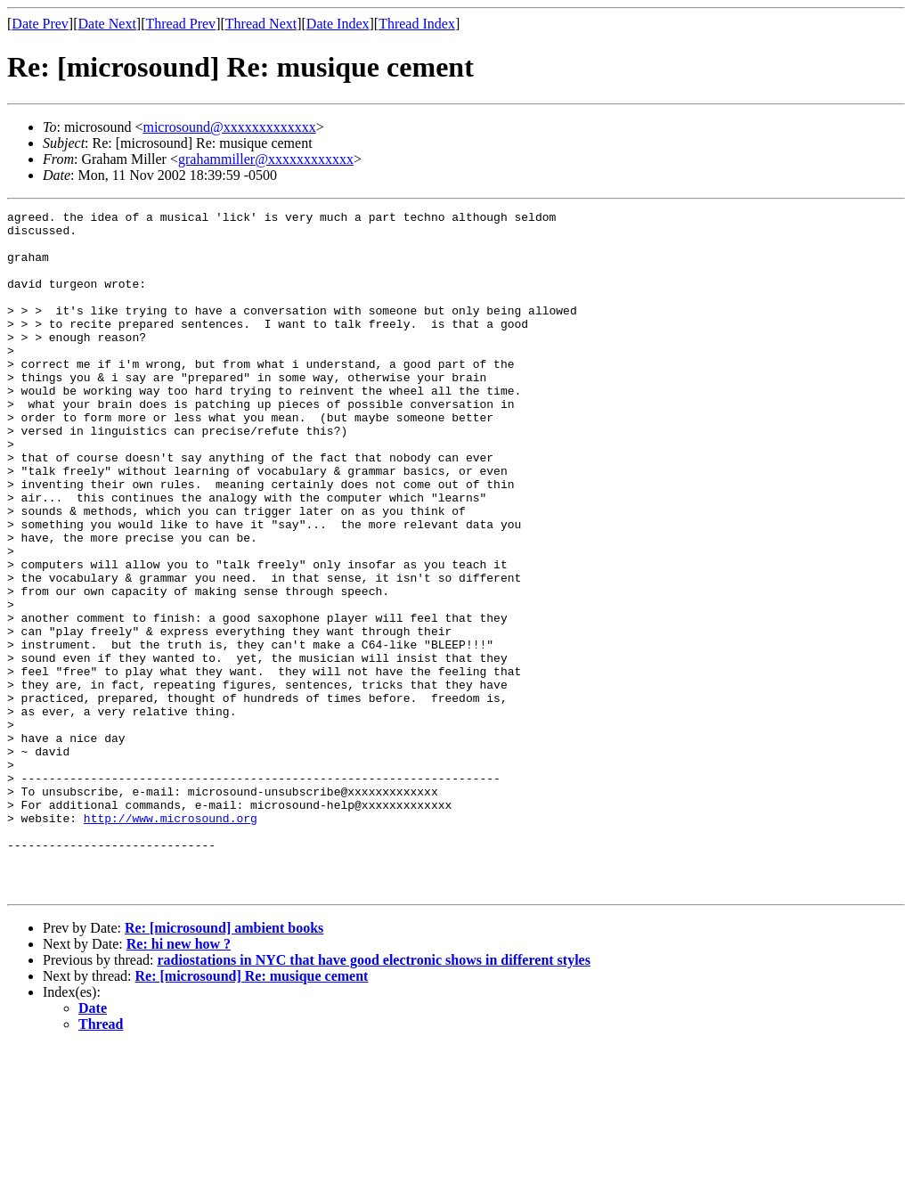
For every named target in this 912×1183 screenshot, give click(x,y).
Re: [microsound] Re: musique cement (252, 1112)
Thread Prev (180, 23)
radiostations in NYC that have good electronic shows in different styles (373, 1096)
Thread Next (261, 23)
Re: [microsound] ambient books (224, 1064)
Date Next (107, 23)
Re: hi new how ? (178, 1080)
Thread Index (417, 23)
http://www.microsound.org (170, 941)
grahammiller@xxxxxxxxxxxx (266, 159)
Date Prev (40, 23)
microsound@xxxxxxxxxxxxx (228, 127)
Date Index (338, 23)
